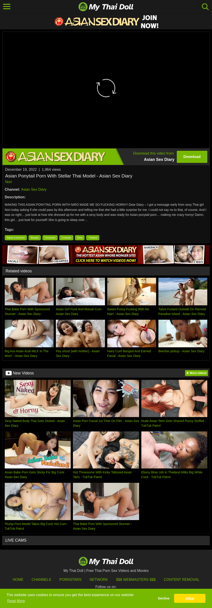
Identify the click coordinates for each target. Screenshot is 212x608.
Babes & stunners (16, 237)
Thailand (92, 237)
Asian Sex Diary (34, 189)
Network (99, 580)
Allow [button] (190, 598)
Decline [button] (163, 598)
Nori (8, 182)
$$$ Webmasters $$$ (136, 580)
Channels (41, 580)
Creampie (66, 237)
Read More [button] (16, 601)
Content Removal (181, 580)
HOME (18, 580)
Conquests (50, 237)
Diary (79, 237)
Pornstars (70, 580)
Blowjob (35, 237)
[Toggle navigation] (6, 6)
